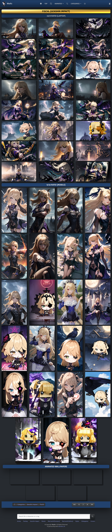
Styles (77, 521)
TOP (46, 4)
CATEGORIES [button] (75, 4)
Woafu (7, 3)
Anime (19, 521)
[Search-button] (92, 516)
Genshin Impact (32, 504)
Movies (44, 521)
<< (74, 504)
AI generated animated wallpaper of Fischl (24, 476)
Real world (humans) (54, 521)
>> (92, 504)
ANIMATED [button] (58, 4)
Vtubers (93, 521)
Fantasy (25, 521)
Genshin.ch (61, 526)
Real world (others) (67, 521)
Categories (21, 504)
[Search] (55, 516)
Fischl (42, 504)
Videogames (84, 521)
